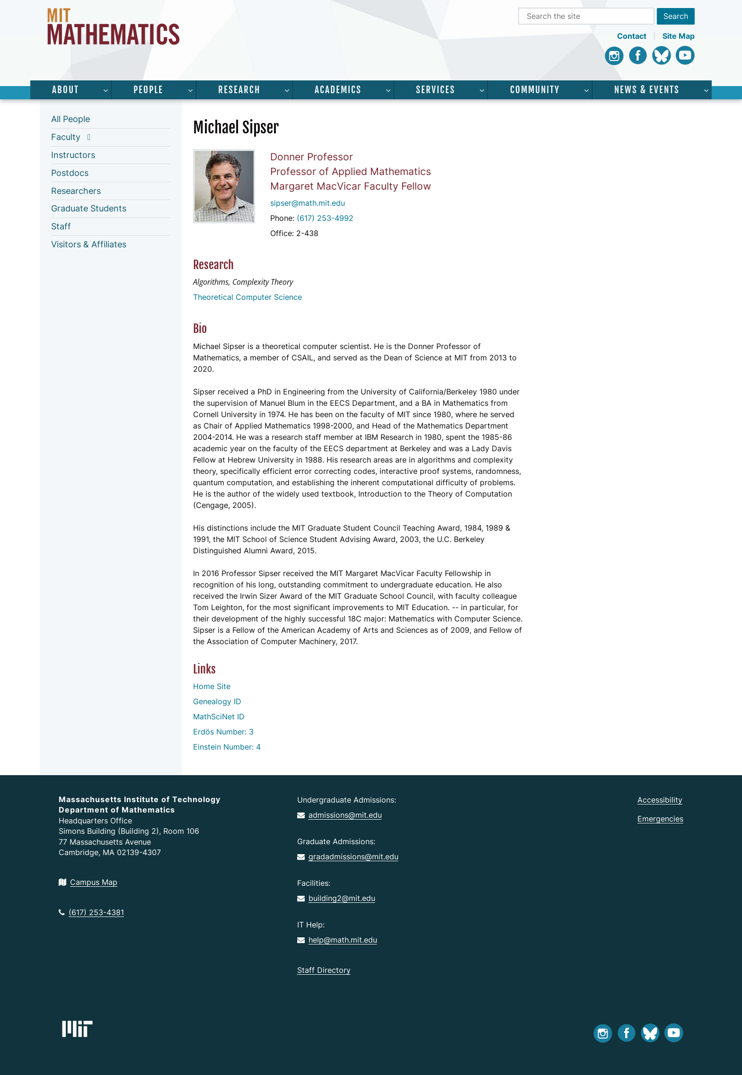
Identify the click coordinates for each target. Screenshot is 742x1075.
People (148, 90)
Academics (338, 90)
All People (70, 119)
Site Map (678, 36)
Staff (61, 226)
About (65, 90)
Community (535, 90)
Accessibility (659, 799)
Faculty (65, 137)
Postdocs (69, 173)
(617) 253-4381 (91, 912)
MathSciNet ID (219, 716)
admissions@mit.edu (339, 815)
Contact (631, 36)
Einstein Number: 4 (227, 747)
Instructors (73, 155)
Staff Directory (324, 970)
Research (239, 90)
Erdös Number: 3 (223, 731)
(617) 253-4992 (325, 218)
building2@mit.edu (336, 898)
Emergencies (660, 818)
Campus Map (88, 882)
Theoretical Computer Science (247, 297)
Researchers (76, 191)
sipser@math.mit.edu (307, 203)
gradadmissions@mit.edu (347, 856)
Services (435, 90)
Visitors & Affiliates (88, 244)
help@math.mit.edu (337, 939)
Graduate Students (88, 208)
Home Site (211, 686)
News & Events (647, 90)
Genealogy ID (217, 701)
